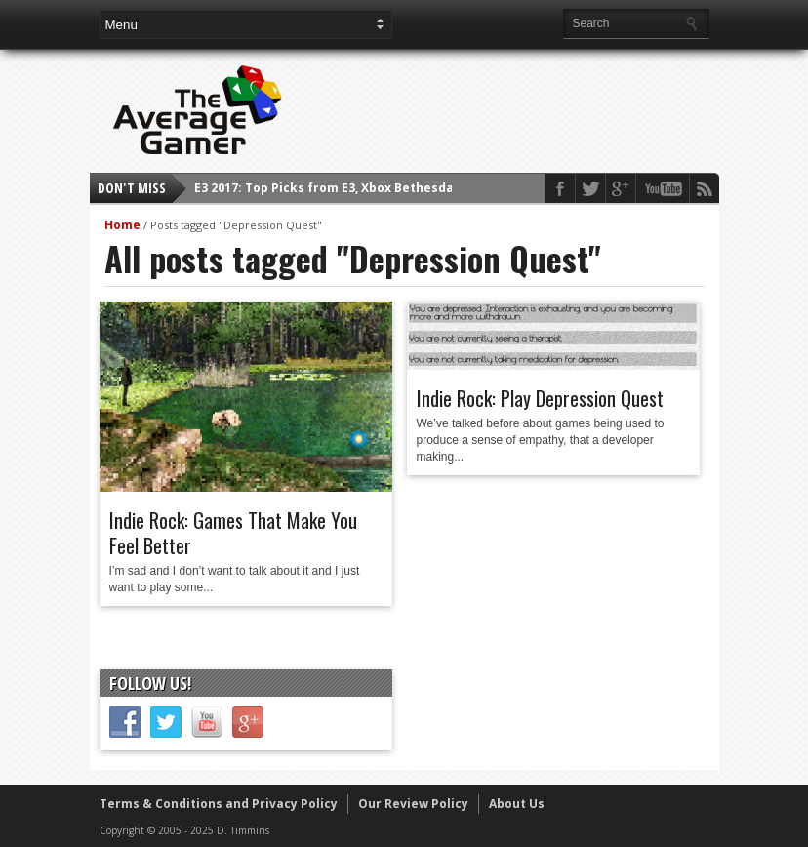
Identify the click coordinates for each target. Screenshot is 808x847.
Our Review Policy (413, 803)
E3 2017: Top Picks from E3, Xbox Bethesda (324, 188)
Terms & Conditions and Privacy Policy (219, 803)
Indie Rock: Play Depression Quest (540, 398)
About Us (517, 803)
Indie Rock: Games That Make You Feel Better (233, 532)
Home (122, 225)
